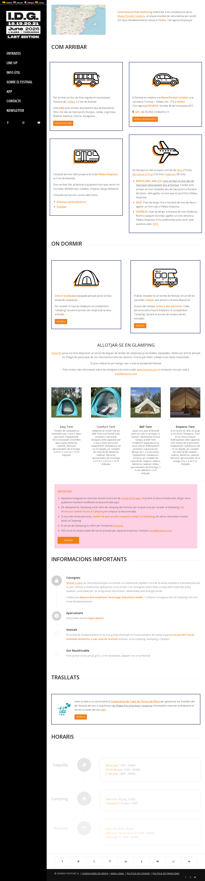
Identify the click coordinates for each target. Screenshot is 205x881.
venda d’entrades (131, 498)
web (103, 709)
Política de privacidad (165, 873)
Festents (56, 353)
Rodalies (62, 206)
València (170, 174)
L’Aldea (71, 101)
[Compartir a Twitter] (78, 861)
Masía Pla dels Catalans (131, 16)
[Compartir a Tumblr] (142, 861)
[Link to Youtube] (39, 122)
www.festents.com (147, 369)
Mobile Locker (74, 583)
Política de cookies (138, 873)
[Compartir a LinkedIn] (126, 861)
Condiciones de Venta (95, 873)
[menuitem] (23, 53)
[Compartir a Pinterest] (110, 861)
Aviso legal (117, 873)
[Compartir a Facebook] (62, 861)
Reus (179, 170)
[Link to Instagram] (23, 122)
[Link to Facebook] (8, 122)
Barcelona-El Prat (142, 174)
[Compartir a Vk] (157, 861)
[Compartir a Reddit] (173, 861)
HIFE (61, 108)
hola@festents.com (126, 373)
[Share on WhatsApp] (94, 861)
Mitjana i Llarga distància (71, 201)
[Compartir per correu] (189, 861)
